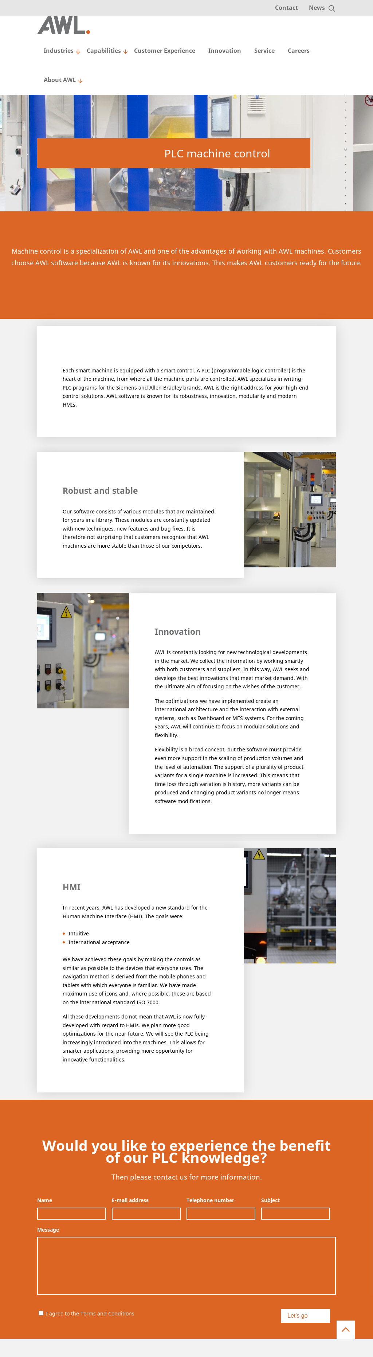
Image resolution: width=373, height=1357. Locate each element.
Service (264, 51)
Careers (299, 51)
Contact (286, 8)
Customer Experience (164, 51)
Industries (59, 51)
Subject (270, 1200)
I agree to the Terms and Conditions (90, 1313)
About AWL (60, 80)
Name (44, 1200)
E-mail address (130, 1200)
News (317, 8)
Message (48, 1230)
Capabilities (104, 51)
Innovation (224, 51)
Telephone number (210, 1200)
